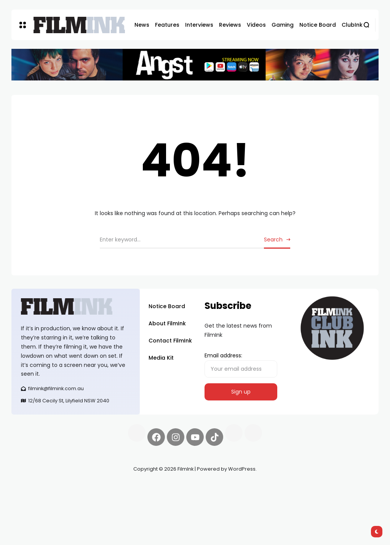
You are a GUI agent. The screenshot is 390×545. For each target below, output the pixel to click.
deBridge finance (61, 496)
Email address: (241, 365)
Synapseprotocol (33, 487)
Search (273, 239)
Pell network (74, 487)
